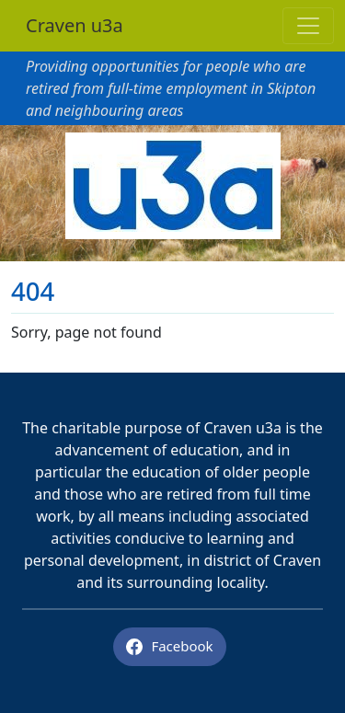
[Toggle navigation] (308, 25)
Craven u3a (74, 25)
